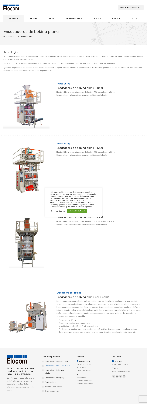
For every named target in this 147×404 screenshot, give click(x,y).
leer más (65, 200)
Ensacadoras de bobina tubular (54, 371)
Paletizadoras (50, 382)
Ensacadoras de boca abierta (57, 361)
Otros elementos (52, 391)
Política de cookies (85, 383)
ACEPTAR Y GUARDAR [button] (76, 211)
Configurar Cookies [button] (58, 211)
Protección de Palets (53, 386)
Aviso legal (81, 377)
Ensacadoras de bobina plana (57, 366)
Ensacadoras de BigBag (54, 377)
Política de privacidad (86, 380)
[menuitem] (131, 7)
